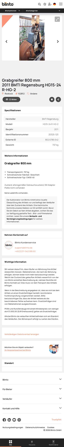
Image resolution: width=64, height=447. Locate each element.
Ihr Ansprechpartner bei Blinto (18, 350)
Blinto (5, 379)
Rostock (7, 93)
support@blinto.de (23, 247)
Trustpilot (56, 419)
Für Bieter (7, 389)
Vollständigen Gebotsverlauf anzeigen (22, 334)
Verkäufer (7, 398)
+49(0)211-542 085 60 (25, 251)
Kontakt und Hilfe (11, 408)
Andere (32, 93)
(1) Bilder (11, 99)
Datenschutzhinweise (35, 427)
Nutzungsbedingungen (13, 427)
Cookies (50, 427)
